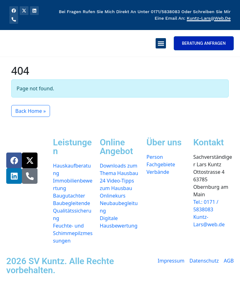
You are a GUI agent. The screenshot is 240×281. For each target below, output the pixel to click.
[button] (161, 43)
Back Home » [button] (30, 111)
